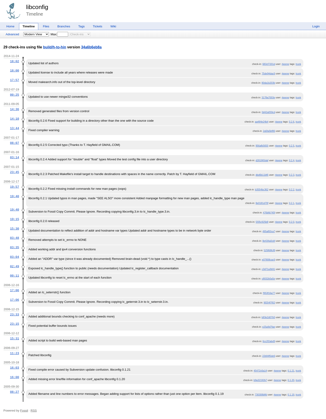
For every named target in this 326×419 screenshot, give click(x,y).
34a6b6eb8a (91, 47)
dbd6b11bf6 (262, 174)
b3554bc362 (261, 189)
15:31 (14, 338)
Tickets (97, 26)
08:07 (14, 143)
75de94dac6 (268, 73)
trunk (298, 64)
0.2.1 (291, 203)
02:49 (14, 266)
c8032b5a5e (268, 278)
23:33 (14, 314)
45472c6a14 (260, 370)
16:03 (14, 368)
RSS (34, 410)
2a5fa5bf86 (269, 131)
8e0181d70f (262, 203)
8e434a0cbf (268, 240)
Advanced (12, 34)
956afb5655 (262, 145)
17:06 (14, 290)
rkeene (285, 64)
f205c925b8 (262, 221)
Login (316, 26)
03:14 (14, 157)
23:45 (14, 172)
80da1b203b (268, 82)
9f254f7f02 (269, 302)
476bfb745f (269, 212)
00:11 (14, 276)
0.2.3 (291, 174)
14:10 (14, 119)
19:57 (14, 187)
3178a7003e (268, 97)
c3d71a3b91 (268, 269)
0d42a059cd (268, 112)
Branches (64, 26)
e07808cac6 (268, 259)
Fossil (24, 410)
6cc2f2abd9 (269, 341)
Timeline (29, 26)
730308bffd (261, 394)
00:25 (14, 95)
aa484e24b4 (261, 121)
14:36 (14, 109)
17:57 (14, 80)
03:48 (14, 238)
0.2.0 (291, 221)
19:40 (14, 196)
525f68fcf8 (269, 250)
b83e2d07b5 (268, 317)
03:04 (14, 257)
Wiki (113, 26)
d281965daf (262, 160)
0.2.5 (291, 145)
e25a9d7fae (268, 326)
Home (10, 26)
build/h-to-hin (54, 47)
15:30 (14, 229)
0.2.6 (291, 121)
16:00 (14, 377)
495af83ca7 (268, 231)
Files (46, 26)
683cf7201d (268, 64)
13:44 (14, 128)
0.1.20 (291, 380)
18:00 (14, 71)
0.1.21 (291, 370)
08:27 (14, 392)
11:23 (14, 353)
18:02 (14, 61)
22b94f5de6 (268, 356)
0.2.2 (291, 189)
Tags (81, 26)
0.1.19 (291, 394)
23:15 (14, 324)
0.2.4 (291, 160)
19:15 (14, 219)
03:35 (14, 247)
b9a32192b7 (260, 380)
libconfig (37, 7)
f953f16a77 (269, 293)
